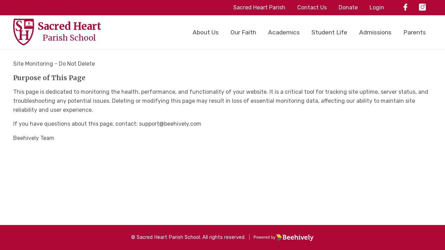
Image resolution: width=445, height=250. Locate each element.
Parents (414, 32)
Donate (348, 7)
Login (377, 7)
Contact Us (312, 7)
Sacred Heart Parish (259, 7)
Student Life (329, 32)
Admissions (375, 32)
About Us (206, 32)
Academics (284, 32)
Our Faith (243, 32)
